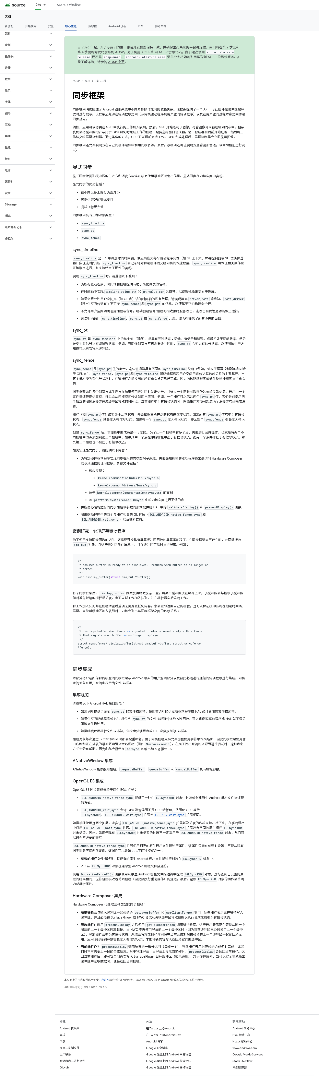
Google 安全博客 (157, 1048)
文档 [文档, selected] (38, 5)
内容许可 (104, 980)
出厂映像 (65, 1054)
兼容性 (92, 26)
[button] (24, 33)
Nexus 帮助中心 (242, 1041)
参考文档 (160, 26)
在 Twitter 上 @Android (161, 1028)
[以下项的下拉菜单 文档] (46, 5)
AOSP (76, 81)
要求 (62, 1035)
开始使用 (31, 26)
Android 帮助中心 (244, 1028)
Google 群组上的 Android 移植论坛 (168, 1067)
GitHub (64, 1067)
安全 (51, 26)
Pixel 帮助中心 (241, 1035)
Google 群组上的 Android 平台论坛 (168, 1054)
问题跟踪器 (240, 1067)
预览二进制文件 (70, 1048)
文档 (8, 16)
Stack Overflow (242, 1061)
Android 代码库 (69, 1028)
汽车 (141, 26)
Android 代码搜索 (69, 5)
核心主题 (100, 81)
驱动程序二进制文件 (72, 1061)
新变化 (9, 26)
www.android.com (245, 1048)
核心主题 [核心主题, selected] (71, 26)
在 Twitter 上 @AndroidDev (163, 1035)
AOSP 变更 (116, 62)
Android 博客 (154, 1041)
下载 (62, 1041)
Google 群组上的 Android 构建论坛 (168, 1061)
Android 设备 (117, 26)
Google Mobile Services (248, 1054)
